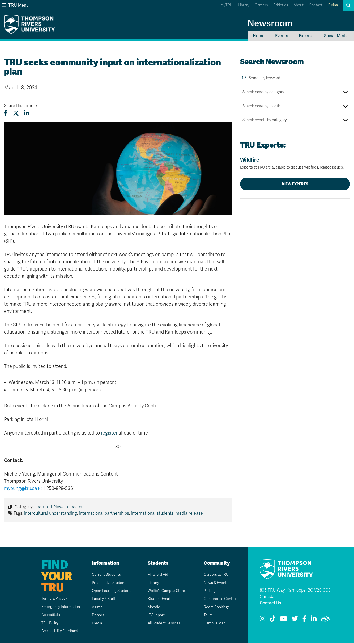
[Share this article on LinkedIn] (26, 113)
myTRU (226, 5)
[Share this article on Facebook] (6, 113)
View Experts (295, 184)
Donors (98, 615)
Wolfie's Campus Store (166, 590)
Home (259, 36)
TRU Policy (50, 623)
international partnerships (104, 513)
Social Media (336, 36)
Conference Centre (219, 598)
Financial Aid (157, 574)
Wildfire (295, 163)
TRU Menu (15, 5)
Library (243, 5)
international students (152, 513)
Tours (208, 615)
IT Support (156, 615)
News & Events (215, 582)
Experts (306, 36)
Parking (209, 590)
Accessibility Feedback (60, 631)
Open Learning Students (112, 590)
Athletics (280, 5)
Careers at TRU (216, 574)
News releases (68, 507)
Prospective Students (110, 582)
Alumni (97, 607)
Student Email (158, 598)
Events (281, 36)
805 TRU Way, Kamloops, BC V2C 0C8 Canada (295, 593)
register (109, 433)
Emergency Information (60, 606)
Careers (261, 5)
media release (189, 513)
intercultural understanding (50, 513)
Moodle (153, 607)
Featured (43, 507)
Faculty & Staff (104, 598)
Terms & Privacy (54, 598)
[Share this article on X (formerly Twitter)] (16, 113)
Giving (333, 5)
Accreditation (52, 614)
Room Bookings (216, 607)
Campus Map (214, 623)
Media (97, 623)
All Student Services (164, 623)
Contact (315, 5)
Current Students (106, 574)
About (298, 5)
